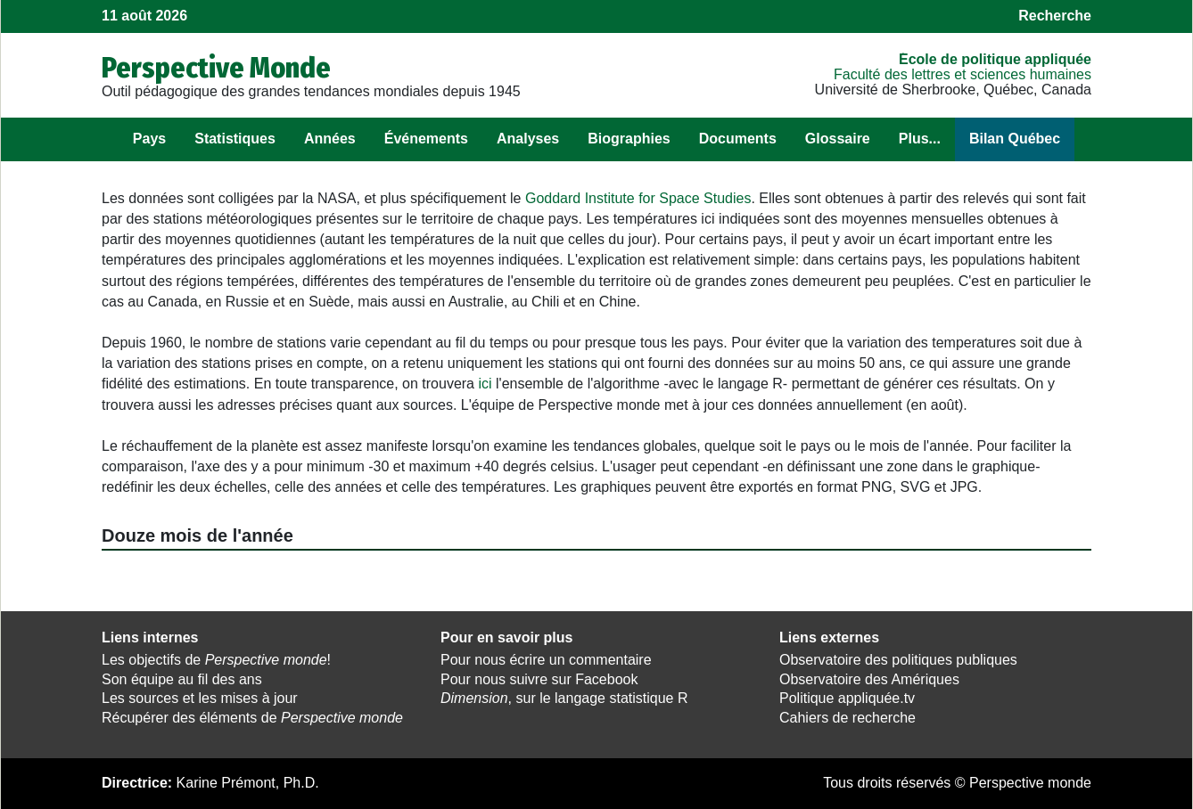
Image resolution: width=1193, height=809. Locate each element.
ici (484, 383)
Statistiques (235, 138)
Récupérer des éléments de (252, 717)
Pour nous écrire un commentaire (546, 659)
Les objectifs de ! (216, 659)
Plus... (920, 138)
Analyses (528, 138)
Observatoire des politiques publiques (898, 659)
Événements (426, 138)
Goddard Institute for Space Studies (638, 198)
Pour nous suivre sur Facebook (539, 679)
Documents (738, 138)
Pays (149, 138)
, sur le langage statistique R (563, 698)
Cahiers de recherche (847, 717)
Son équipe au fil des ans (182, 679)
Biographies (629, 138)
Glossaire (837, 138)
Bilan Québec (1014, 138)
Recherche (1054, 15)
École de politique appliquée (995, 59)
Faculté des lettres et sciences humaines (962, 74)
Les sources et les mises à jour (200, 698)
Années (330, 138)
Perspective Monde (216, 68)
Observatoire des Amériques (869, 679)
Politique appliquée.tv (847, 698)
